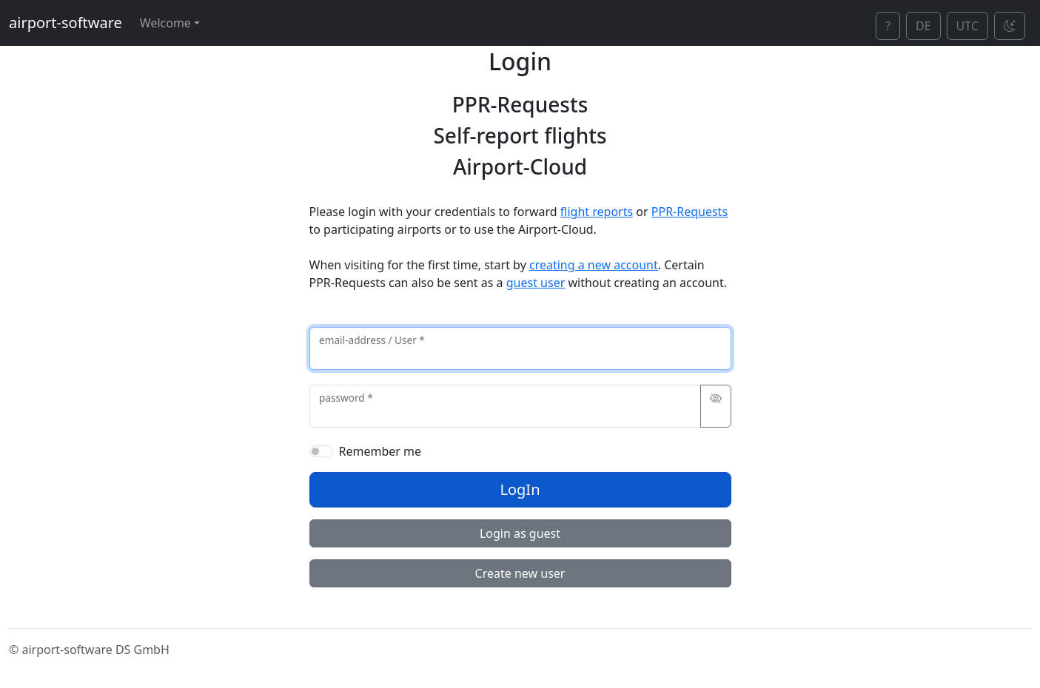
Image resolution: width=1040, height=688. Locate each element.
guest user (536, 282)
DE (923, 26)
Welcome (165, 23)
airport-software (65, 23)
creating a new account (593, 265)
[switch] (321, 451)
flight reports (596, 211)
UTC (967, 26)
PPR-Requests (689, 211)
